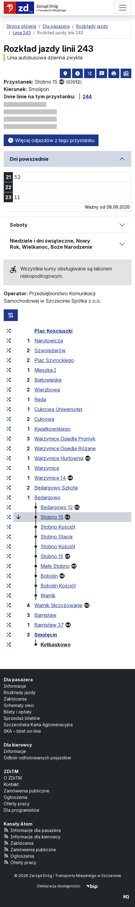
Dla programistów (21, 810)
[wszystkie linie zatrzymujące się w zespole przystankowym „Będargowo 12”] (9, 507)
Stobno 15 (51, 517)
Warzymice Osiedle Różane (65, 448)
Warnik (48, 595)
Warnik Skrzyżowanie (58, 605)
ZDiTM (11, 771)
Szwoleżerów (50, 350)
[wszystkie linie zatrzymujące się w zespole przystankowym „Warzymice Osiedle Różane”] (9, 448)
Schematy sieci (19, 705)
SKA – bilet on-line (22, 731)
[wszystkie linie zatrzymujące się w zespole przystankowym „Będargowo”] (9, 497)
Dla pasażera (18, 679)
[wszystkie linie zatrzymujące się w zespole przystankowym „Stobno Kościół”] (9, 527)
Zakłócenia (15, 698)
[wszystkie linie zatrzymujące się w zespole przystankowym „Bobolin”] (9, 576)
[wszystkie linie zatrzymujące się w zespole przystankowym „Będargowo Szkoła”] (9, 488)
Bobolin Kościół (58, 586)
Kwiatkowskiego (52, 429)
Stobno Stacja (56, 537)
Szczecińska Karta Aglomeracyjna (38, 724)
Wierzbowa (47, 390)
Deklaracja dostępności (58, 886)
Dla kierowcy (18, 744)
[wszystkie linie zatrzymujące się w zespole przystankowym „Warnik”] (9, 595)
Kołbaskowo (55, 644)
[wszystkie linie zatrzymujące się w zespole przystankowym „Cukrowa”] (9, 419)
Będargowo (47, 497)
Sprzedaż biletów (22, 718)
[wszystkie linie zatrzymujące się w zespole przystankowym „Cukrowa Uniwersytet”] (9, 409)
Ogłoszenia (15, 797)
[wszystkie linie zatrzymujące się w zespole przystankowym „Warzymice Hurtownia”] (9, 458)
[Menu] (122, 8)
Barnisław (45, 615)
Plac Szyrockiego (54, 360)
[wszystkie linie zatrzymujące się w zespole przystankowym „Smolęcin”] (9, 635)
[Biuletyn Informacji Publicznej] (92, 886)
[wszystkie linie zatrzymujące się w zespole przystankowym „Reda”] (9, 399)
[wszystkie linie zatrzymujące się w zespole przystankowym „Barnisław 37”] (9, 625)
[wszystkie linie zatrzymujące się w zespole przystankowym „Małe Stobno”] (9, 566)
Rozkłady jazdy (20, 692)
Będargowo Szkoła (56, 488)
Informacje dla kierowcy (32, 836)
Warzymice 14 (50, 478)
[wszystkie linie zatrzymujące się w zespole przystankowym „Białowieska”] (9, 380)
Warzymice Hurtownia (58, 458)
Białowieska (47, 380)
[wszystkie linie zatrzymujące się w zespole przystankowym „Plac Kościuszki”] (9, 331)
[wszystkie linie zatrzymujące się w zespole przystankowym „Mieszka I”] (9, 370)
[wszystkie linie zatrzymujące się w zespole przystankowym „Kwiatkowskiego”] (9, 429)
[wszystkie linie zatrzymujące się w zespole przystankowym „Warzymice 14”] (9, 478)
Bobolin (49, 576)
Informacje (15, 686)
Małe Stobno (55, 566)
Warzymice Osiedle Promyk (64, 439)
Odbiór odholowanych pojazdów (37, 757)
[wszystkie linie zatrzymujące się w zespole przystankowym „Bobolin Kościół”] (9, 586)
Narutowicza (48, 341)
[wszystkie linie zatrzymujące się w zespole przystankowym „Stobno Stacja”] (9, 537)
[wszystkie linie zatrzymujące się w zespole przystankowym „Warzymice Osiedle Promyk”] (9, 439)
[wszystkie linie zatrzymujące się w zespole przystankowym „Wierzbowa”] (9, 390)
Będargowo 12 (56, 507)
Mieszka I (45, 370)
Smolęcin (45, 635)
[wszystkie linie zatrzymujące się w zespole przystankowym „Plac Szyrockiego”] (9, 360)
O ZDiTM (13, 777)
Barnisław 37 (49, 625)
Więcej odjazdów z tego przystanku (51, 140)
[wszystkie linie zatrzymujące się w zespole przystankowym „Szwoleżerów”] (9, 350)
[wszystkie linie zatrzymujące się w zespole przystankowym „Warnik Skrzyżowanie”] (9, 605)
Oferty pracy (16, 803)
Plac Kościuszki (53, 331)
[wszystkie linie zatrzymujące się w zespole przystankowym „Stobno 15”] (9, 517)
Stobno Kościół (57, 527)
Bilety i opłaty (18, 711)
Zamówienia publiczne (26, 790)
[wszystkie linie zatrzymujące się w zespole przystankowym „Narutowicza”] (9, 341)
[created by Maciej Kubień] (126, 896)
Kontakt (11, 784)
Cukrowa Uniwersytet (58, 409)
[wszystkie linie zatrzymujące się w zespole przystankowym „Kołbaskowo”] (9, 644)
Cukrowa (44, 419)
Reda (40, 399)
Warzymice (46, 468)
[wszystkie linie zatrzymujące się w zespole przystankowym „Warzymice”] (9, 468)
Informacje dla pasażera (32, 830)
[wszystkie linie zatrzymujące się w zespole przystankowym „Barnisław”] (9, 615)
